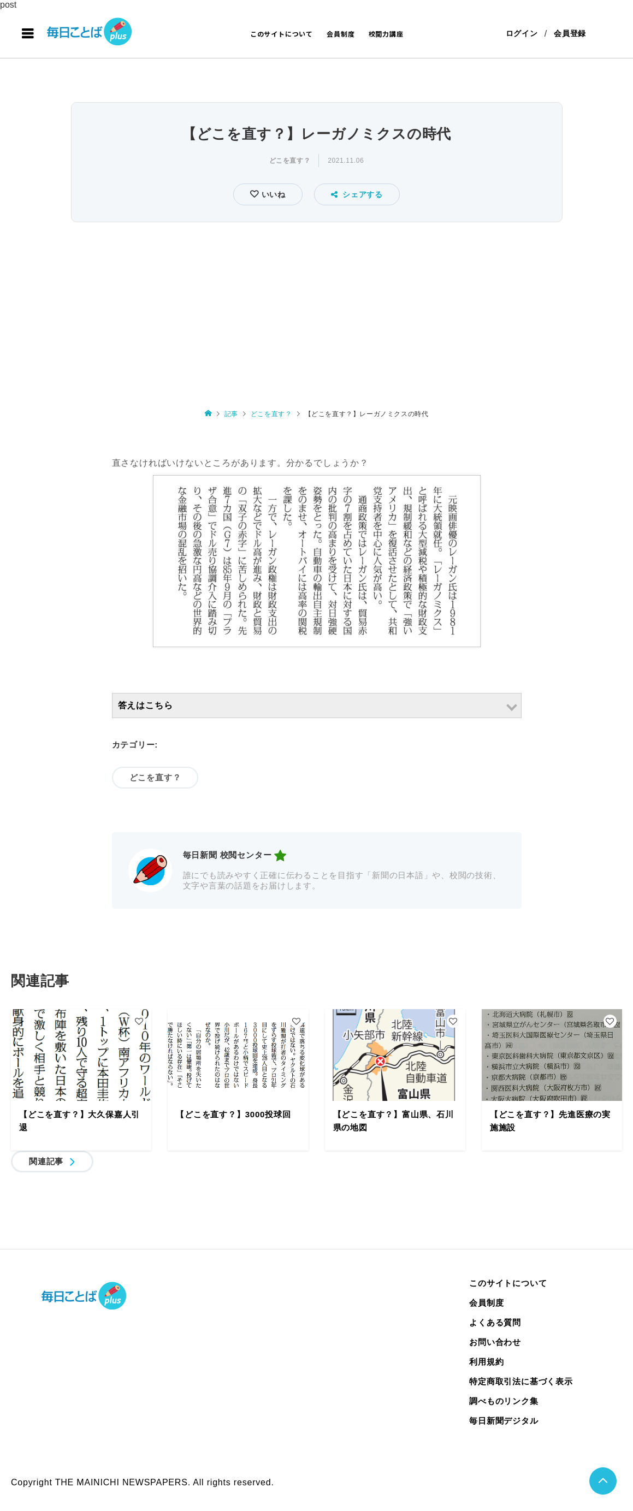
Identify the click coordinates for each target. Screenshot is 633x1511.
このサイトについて (281, 33)
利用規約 (486, 1361)
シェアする (357, 195)
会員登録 (570, 33)
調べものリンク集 (503, 1401)
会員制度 (340, 33)
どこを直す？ (290, 161)
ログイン (521, 33)
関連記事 (46, 1161)
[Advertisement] (316, 308)
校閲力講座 (386, 33)
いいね (272, 195)
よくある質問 (495, 1322)
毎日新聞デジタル (503, 1420)
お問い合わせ (495, 1342)
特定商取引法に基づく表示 (521, 1381)
